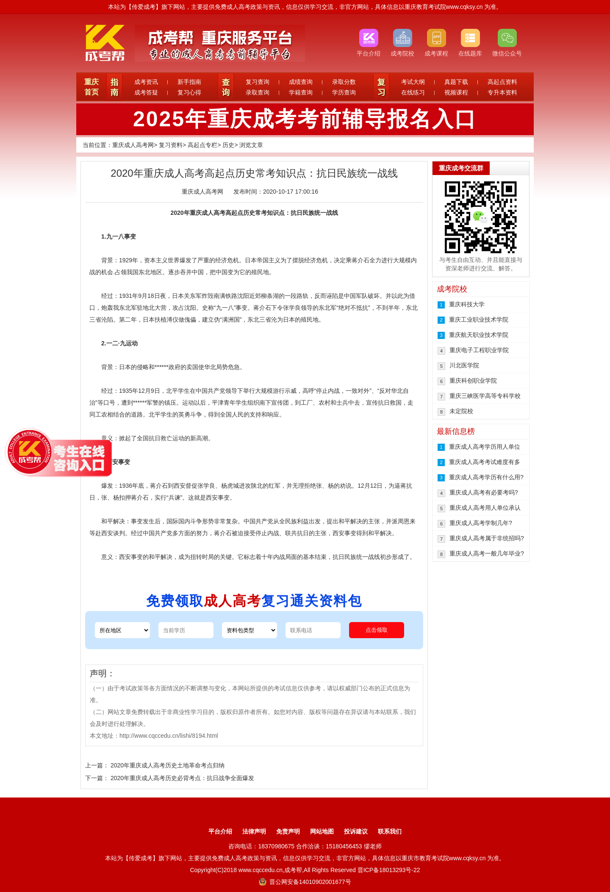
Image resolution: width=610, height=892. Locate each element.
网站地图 (322, 831)
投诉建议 (356, 831)
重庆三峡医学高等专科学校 (485, 395)
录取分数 (344, 81)
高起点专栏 (202, 145)
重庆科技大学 (467, 304)
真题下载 (456, 81)
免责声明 (288, 831)
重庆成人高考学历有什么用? (486, 477)
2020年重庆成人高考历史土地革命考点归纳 (168, 765)
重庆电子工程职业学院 (479, 350)
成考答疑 (146, 92)
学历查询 (344, 92)
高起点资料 (502, 81)
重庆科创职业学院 (473, 380)
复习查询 (257, 81)
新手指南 (189, 81)
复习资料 (171, 145)
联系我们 (390, 831)
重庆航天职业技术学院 (478, 334)
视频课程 (456, 92)
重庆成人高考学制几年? (480, 523)
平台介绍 (220, 831)
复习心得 (189, 92)
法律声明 (254, 831)
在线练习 (413, 92)
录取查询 (257, 92)
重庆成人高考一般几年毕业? (486, 553)
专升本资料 (502, 92)
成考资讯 (146, 81)
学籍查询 (301, 92)
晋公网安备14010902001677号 (305, 881)
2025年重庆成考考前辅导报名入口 (305, 119)
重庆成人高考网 (133, 145)
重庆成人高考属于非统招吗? (486, 538)
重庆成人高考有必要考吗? (483, 492)
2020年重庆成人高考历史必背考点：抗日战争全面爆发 (182, 778)
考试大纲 (413, 81)
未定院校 (461, 411)
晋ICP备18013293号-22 (389, 870)
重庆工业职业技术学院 (478, 319)
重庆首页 (91, 87)
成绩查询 (301, 81)
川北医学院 (464, 365)
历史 (228, 145)
